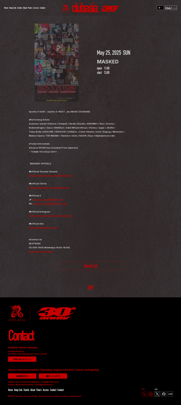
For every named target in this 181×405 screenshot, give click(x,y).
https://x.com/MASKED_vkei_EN (50, 203)
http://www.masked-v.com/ (43, 228)
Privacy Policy (31, 396)
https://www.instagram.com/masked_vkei (50, 215)
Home (6, 8)
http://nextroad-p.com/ (41, 251)
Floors (30, 8)
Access (36, 8)
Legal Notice (75, 396)
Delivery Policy (60, 396)
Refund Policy (45, 396)
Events (19, 8)
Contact (42, 8)
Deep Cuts (12, 8)
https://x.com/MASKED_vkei (48, 199)
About (25, 8)
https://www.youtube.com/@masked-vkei (51, 175)
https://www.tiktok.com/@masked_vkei (49, 187)
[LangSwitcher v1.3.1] (160, 8)
